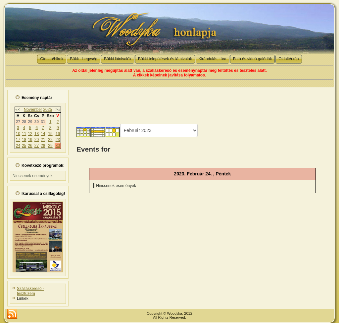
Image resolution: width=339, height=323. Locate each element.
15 (50, 133)
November (33, 109)
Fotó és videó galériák (252, 59)
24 (18, 145)
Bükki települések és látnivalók (165, 59)
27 (36, 145)
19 (30, 139)
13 (36, 133)
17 (18, 139)
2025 (47, 109)
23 (58, 139)
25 (24, 145)
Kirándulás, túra (212, 59)
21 (43, 139)
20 (36, 139)
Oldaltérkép (288, 59)
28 (43, 145)
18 (24, 139)
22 (50, 139)
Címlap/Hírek (51, 59)
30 (58, 145)
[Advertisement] (202, 102)
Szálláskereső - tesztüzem (30, 291)
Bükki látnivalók (117, 59)
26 (30, 145)
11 (24, 133)
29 (50, 145)
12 (30, 133)
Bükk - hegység (83, 59)
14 (43, 133)
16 (58, 133)
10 (18, 133)
